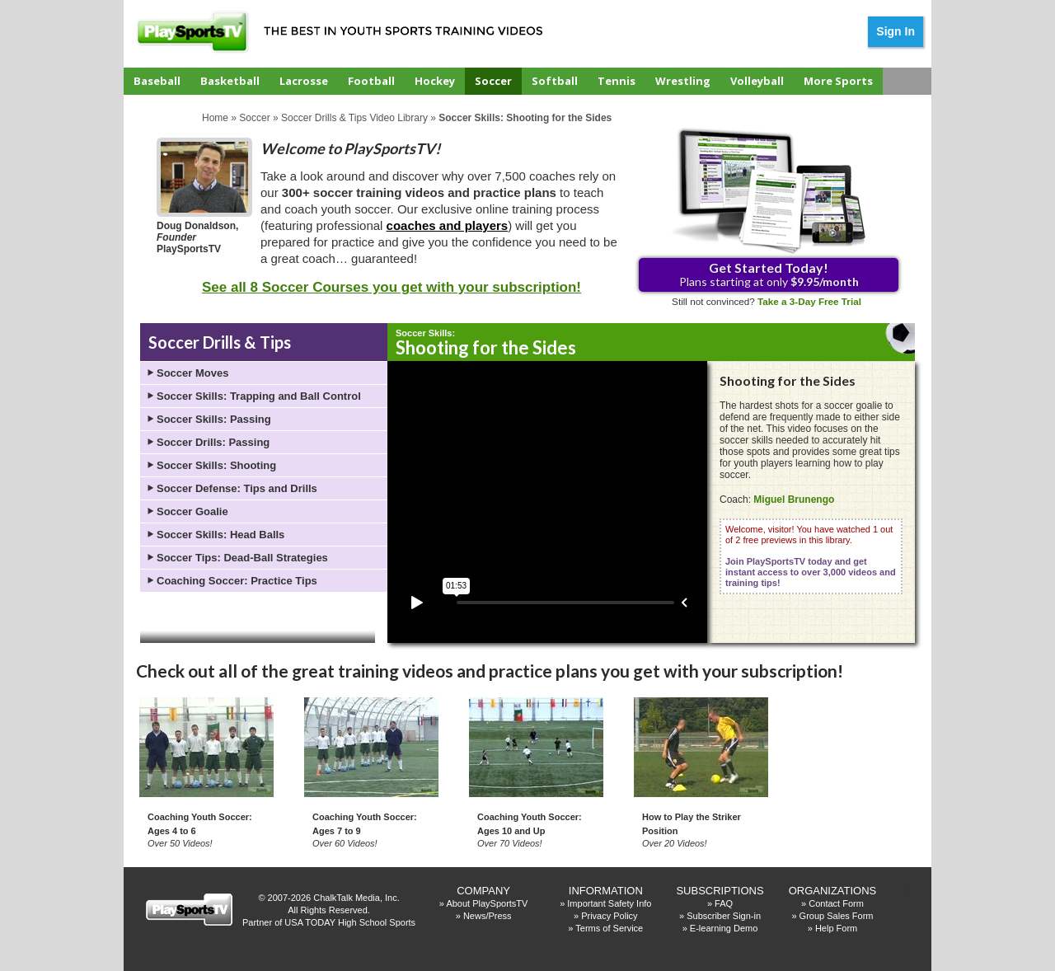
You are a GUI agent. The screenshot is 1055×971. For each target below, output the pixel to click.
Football (371, 80)
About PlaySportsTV (487, 903)
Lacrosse (303, 80)
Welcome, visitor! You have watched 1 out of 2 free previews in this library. (810, 556)
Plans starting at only (769, 274)
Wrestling (682, 80)
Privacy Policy (609, 916)
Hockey (435, 80)
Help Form (836, 928)
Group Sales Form (836, 916)
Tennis (616, 80)
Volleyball (757, 80)
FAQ (724, 903)
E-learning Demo (724, 928)
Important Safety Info (609, 903)
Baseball (157, 80)
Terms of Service (609, 928)
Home (215, 118)
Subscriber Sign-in (724, 916)
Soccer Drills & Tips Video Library (354, 118)
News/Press (487, 916)
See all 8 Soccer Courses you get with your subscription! (391, 287)
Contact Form (836, 903)
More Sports (838, 80)
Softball (555, 80)
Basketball (230, 80)
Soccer (493, 80)
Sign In (895, 31)
